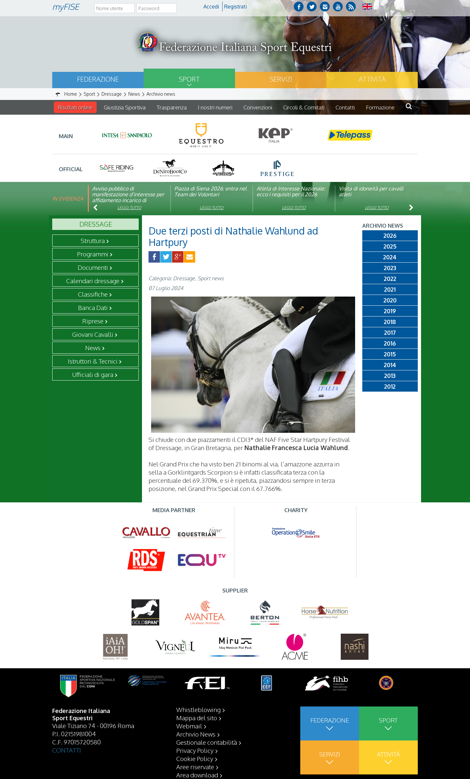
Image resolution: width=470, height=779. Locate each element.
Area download (197, 775)
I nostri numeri (215, 107)
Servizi (281, 79)
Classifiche (93, 294)
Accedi (211, 6)
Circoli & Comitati (303, 107)
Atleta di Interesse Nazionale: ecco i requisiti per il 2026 (291, 191)
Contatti (345, 107)
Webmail (189, 726)
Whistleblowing (198, 709)
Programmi (92, 254)
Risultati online (75, 107)
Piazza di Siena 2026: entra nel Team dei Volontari (210, 191)
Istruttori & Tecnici (93, 361)
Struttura (93, 240)
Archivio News (195, 734)
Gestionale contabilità (206, 742)
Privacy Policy (194, 750)
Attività (372, 79)
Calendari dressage (92, 280)
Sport (189, 79)
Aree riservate (195, 767)
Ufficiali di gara (92, 374)
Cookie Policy (194, 758)
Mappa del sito (196, 718)
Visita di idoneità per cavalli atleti (371, 191)
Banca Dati (93, 307)
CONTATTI (66, 750)
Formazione (380, 107)
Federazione (98, 79)
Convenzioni (257, 107)
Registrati (235, 6)
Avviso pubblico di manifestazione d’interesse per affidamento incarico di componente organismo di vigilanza (128, 200)
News (93, 347)
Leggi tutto (129, 207)
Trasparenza (172, 107)
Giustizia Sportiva (125, 107)
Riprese (92, 321)
